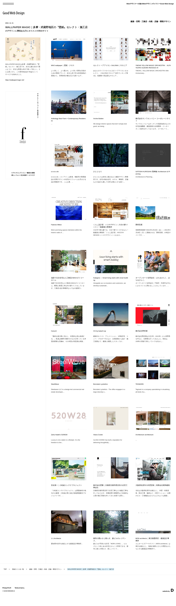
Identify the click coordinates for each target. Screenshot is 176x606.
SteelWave (55, 391)
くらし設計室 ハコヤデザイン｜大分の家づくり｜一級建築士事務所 (110, 229)
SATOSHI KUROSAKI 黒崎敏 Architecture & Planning (153, 175)
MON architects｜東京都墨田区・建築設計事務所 (152, 550)
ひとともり (97, 174)
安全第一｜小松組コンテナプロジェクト (66, 495)
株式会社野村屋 (142, 337)
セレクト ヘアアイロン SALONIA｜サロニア (110, 65)
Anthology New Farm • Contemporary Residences (68, 121)
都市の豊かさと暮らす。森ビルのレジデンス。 (109, 550)
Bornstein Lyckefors (100, 391)
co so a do (55, 174)
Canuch (54, 337)
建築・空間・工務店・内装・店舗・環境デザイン (151, 21)
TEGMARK (140, 391)
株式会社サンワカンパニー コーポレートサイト (153, 121)
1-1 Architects (56, 549)
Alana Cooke (98, 443)
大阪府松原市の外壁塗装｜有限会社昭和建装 (153, 495)
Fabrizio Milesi (56, 228)
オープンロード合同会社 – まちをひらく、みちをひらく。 (153, 284)
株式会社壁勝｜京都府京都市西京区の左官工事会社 (110, 496)
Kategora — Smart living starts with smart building (110, 284)
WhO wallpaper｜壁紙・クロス (62, 65)
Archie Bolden (98, 120)
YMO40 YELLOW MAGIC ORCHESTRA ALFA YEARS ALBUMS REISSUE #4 (153, 66)
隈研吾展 (139, 228)
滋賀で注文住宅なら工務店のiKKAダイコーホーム (67, 284)
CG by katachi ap (99, 337)
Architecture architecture (144, 443)
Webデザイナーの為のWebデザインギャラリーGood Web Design (150, 4)
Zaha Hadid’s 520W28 (59, 443)
